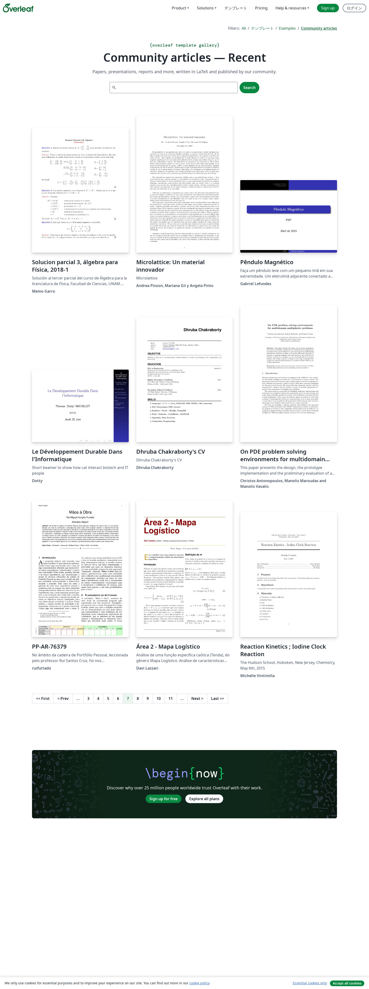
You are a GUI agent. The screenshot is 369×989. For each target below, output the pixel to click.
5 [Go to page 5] (108, 698)
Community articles (319, 28)
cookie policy (199, 983)
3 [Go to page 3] (88, 698)
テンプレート (262, 28)
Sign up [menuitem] (328, 8)
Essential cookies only (310, 983)
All (244, 28)
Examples (287, 28)
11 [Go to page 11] (170, 698)
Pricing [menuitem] (261, 8)
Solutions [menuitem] (205, 8)
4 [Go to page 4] (98, 698)
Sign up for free (163, 798)
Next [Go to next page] (197, 698)
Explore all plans (204, 798)
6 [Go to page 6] (118, 698)
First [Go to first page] (43, 698)
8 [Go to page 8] (138, 698)
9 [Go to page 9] (148, 698)
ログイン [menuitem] (354, 8)
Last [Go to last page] (217, 698)
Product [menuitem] (179, 8)
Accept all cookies (347, 983)
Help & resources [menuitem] (291, 8)
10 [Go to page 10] (158, 698)
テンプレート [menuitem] (236, 8)
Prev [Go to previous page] (63, 698)
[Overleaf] (18, 8)
